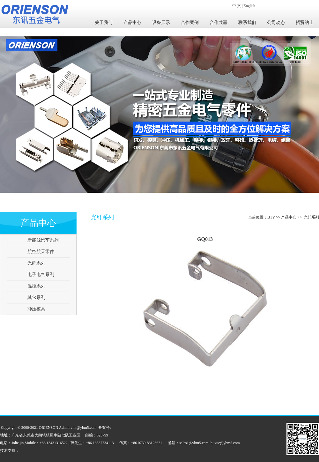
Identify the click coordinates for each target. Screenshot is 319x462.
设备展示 (161, 22)
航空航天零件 (40, 251)
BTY (271, 217)
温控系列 (36, 286)
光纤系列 (36, 263)
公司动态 (276, 22)
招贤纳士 (305, 22)
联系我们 (247, 22)
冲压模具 (36, 309)
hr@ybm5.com (84, 427)
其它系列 (36, 297)
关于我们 (104, 22)
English (249, 6)
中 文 (236, 6)
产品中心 (132, 22)
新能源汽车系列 (43, 240)
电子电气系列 (40, 274)
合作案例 (190, 22)
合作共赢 (218, 22)
